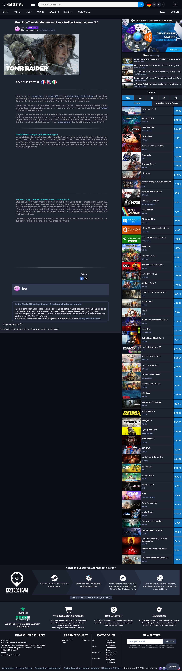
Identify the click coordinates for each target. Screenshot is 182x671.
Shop (64, 643)
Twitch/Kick (67, 640)
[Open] (33, 4)
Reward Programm (110, 641)
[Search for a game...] (91, 4)
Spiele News (33, 28)
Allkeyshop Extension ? (10, 655)
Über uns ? (5, 640)
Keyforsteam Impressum (76, 668)
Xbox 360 (53, 96)
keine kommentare (47, 30)
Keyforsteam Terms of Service (17, 668)
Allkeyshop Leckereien (110, 661)
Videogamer (64, 122)
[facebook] (82, 278)
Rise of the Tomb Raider (80, 96)
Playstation (97, 652)
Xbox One (38, 96)
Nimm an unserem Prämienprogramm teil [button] (91, 597)
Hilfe (172, 666)
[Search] (141, 4)
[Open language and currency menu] (155, 4)
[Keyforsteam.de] (13, 4)
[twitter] (86, 278)
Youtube (86, 640)
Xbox (94, 646)
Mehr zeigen (155, 55)
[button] (175, 4)
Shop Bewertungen (111, 651)
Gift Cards (110, 645)
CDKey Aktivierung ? (9, 650)
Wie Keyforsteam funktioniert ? (14, 643)
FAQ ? (3, 652)
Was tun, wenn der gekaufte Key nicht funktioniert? (22, 647)
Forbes (104, 108)
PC (93, 640)
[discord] (164, 668)
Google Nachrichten (89, 318)
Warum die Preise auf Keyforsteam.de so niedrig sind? (23, 645)
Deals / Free (111, 647)
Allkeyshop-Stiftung (111, 668)
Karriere (95, 668)
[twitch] (160, 668)
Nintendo (96, 658)
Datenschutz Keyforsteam (48, 668)
